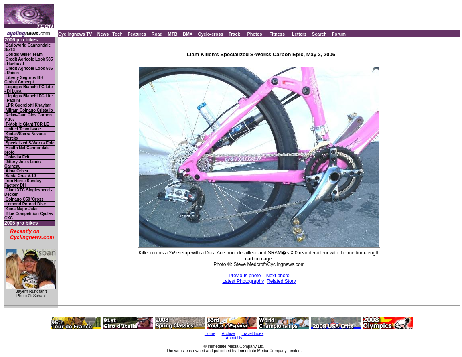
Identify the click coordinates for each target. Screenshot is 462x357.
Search (319, 34)
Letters (299, 34)
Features (137, 34)
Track (234, 34)
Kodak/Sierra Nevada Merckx (25, 136)
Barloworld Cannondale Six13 (27, 47)
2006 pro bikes (21, 40)
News (103, 34)
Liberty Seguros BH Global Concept (23, 79)
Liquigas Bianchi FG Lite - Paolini (28, 98)
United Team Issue (23, 129)
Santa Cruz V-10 (21, 176)
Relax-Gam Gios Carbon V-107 (28, 117)
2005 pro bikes (21, 223)
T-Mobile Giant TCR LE (27, 124)
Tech (117, 34)
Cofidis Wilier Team (24, 54)
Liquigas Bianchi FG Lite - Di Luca (28, 89)
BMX (187, 34)
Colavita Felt (17, 157)
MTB (173, 34)
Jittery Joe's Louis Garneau (22, 164)
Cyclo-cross (210, 34)
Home (210, 333)
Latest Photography (243, 281)
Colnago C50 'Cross (25, 199)
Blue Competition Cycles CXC (28, 215)
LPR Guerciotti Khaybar (28, 105)
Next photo (278, 275)
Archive (228, 333)
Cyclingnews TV (75, 34)
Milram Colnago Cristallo (29, 110)
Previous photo (245, 275)
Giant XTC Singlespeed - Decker (28, 192)
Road (157, 34)
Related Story (281, 281)
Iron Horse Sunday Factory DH (22, 182)
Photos (254, 34)
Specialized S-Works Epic (30, 143)
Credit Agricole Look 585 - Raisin (28, 70)
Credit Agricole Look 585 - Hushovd (28, 61)
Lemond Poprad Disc (26, 204)
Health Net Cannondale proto (26, 150)
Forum (339, 34)
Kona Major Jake (21, 209)
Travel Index (253, 333)
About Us (234, 338)
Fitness (277, 34)
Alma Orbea (17, 171)
